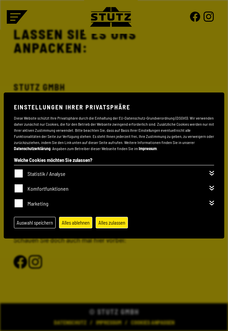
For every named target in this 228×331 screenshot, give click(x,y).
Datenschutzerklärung (32, 148)
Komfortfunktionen (48, 188)
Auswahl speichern (35, 223)
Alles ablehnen (76, 223)
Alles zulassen (111, 223)
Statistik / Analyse (46, 173)
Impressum (148, 148)
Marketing (38, 203)
